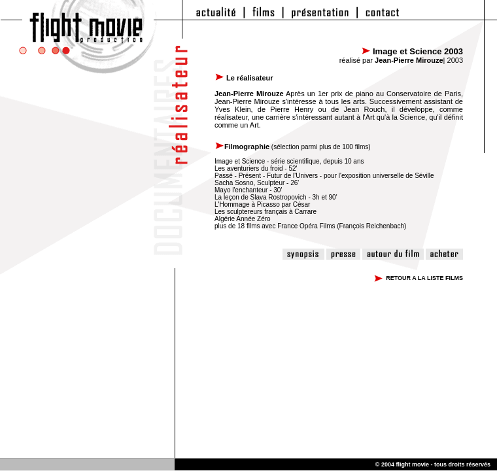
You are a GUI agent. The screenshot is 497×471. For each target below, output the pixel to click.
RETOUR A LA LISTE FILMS (424, 278)
